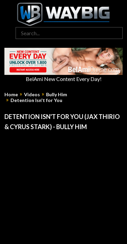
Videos (32, 94)
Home (11, 94)
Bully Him (56, 94)
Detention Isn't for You (36, 100)
